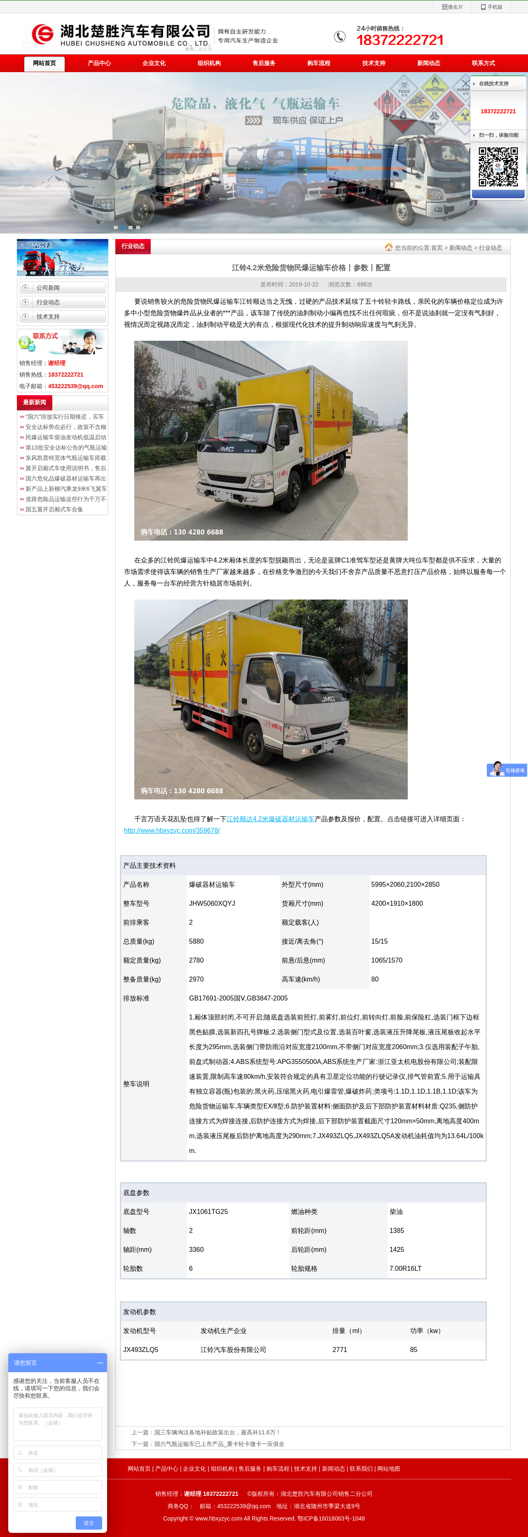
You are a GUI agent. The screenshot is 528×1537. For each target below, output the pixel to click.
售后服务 (264, 63)
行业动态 (48, 302)
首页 (437, 247)
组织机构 (209, 63)
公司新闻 (48, 287)
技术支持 (373, 63)
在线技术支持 (494, 84)
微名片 (452, 7)
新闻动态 (428, 63)
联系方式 (483, 63)
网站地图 (388, 1468)
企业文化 (154, 63)
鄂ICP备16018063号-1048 (330, 1518)
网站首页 (139, 1468)
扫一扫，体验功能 (499, 135)
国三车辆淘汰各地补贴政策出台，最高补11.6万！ (217, 1432)
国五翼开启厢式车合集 (54, 509)
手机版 (491, 7)
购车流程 (318, 63)
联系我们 (361, 1468)
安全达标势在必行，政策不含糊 (66, 427)
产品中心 (99, 63)
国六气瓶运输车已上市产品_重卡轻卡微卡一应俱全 (219, 1444)
